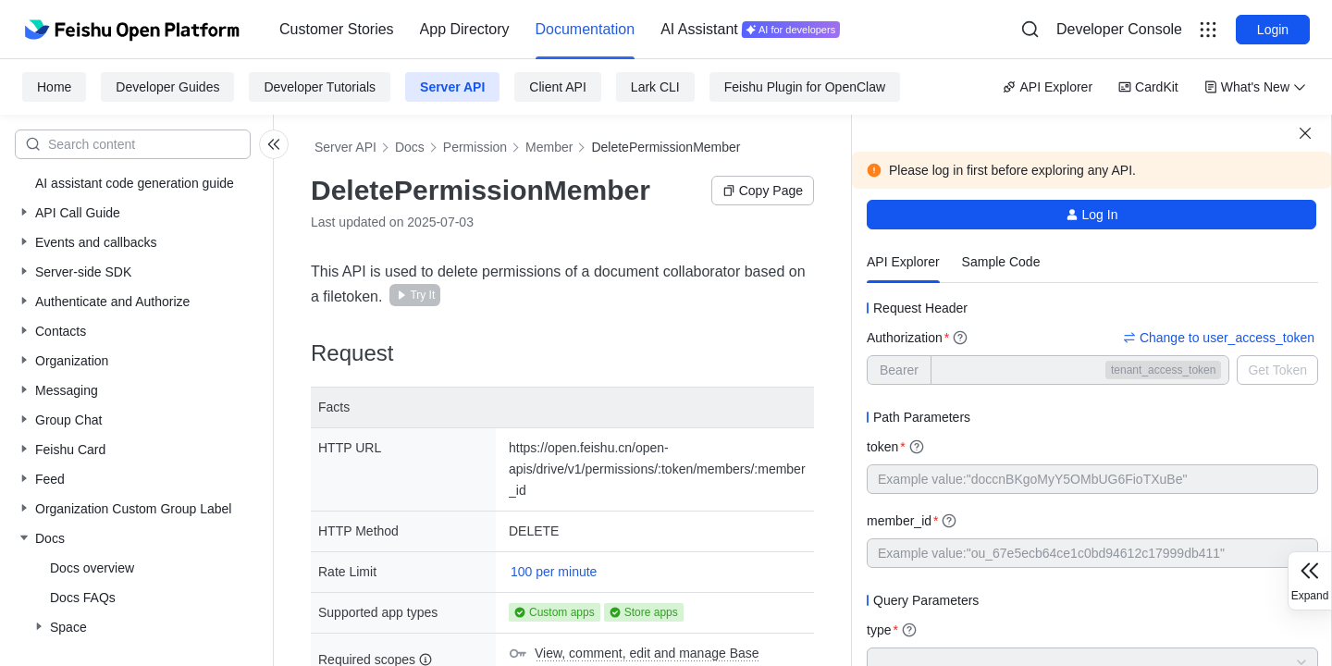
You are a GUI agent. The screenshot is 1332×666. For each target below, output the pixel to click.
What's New (1255, 87)
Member (549, 147)
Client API (557, 87)
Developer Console (1119, 29)
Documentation (585, 29)
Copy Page (762, 190)
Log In (1092, 214)
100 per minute (554, 571)
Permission (475, 147)
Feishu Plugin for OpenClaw (804, 87)
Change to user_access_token (1218, 337)
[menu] (559, 29)
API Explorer (1047, 87)
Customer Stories (336, 29)
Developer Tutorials (320, 87)
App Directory (465, 29)
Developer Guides (167, 87)
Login (1273, 29)
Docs (410, 147)
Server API (452, 87)
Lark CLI (655, 87)
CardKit (1148, 87)
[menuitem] (336, 29)
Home (54, 87)
